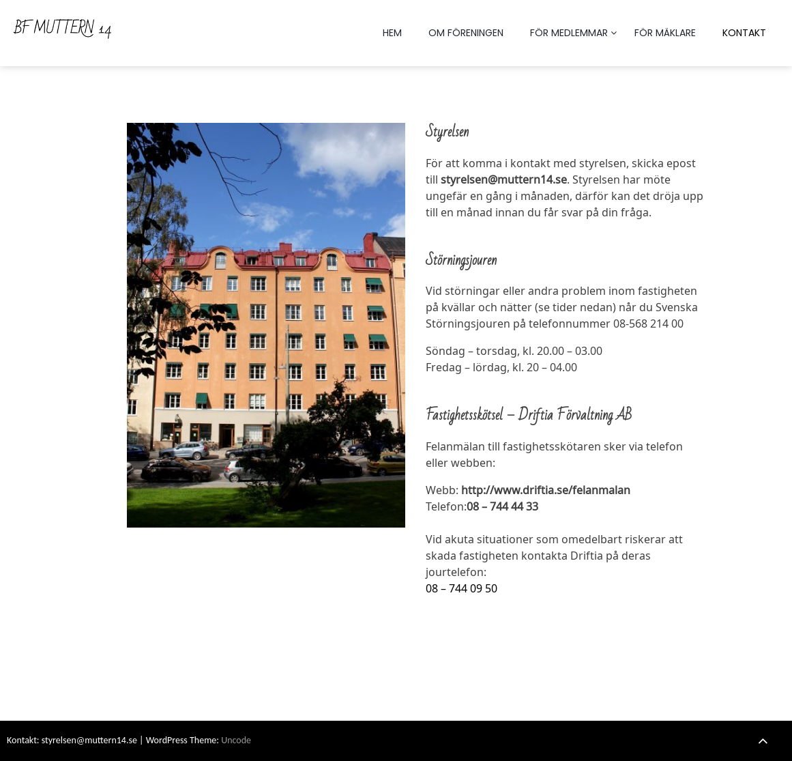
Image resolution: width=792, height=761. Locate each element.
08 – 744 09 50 (461, 588)
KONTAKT (744, 33)
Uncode (236, 740)
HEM (392, 33)
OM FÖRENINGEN (465, 33)
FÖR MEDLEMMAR (569, 33)
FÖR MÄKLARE (665, 33)
